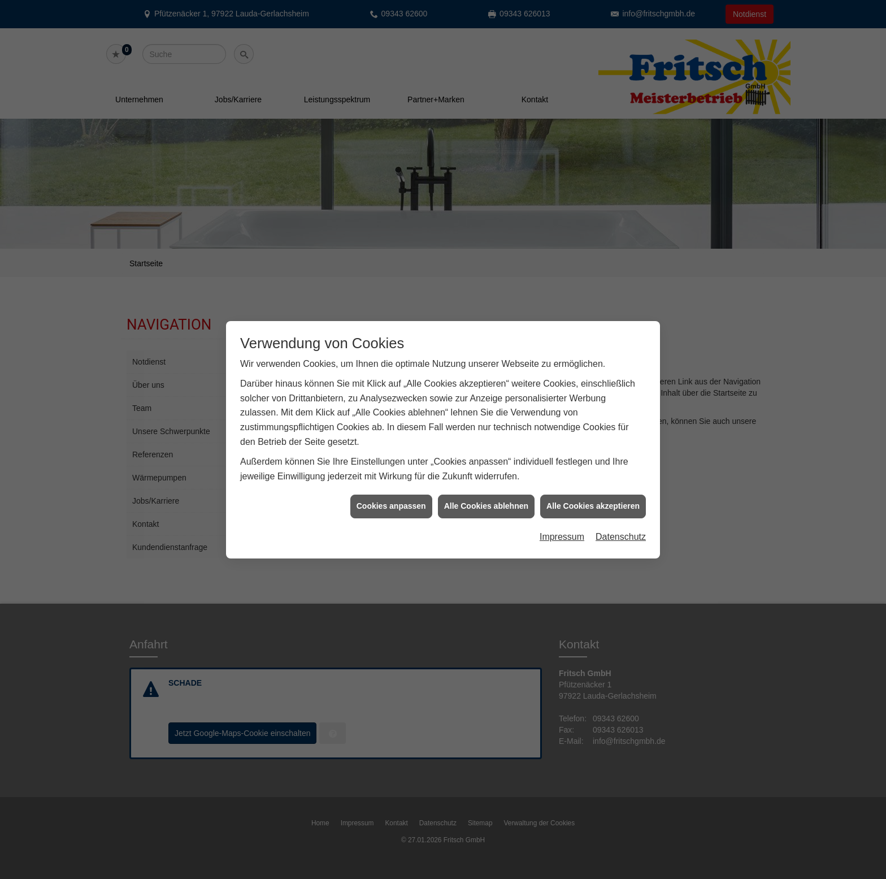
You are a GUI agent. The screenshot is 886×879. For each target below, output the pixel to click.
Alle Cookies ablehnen (486, 496)
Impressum (562, 527)
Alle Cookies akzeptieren (593, 496)
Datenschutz (621, 527)
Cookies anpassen (391, 496)
